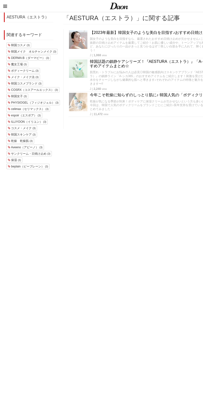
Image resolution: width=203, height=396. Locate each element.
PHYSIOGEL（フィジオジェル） (33, 102)
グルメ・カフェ (149, 343)
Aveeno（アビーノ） (25, 147)
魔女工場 (17, 64)
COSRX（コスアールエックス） (33, 90)
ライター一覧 (189, 330)
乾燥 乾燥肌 (20, 141)
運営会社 (186, 305)
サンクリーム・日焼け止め (29, 153)
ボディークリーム (23, 70)
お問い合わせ (189, 324)
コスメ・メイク (22, 128)
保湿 (14, 160)
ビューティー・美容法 (154, 337)
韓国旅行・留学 (149, 311)
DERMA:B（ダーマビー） (28, 58)
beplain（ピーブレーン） (28, 166)
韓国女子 (17, 96)
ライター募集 (189, 337)
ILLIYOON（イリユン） (27, 121)
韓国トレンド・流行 (152, 356)
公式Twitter (188, 350)
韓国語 (143, 362)
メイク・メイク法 (23, 77)
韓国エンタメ (147, 305)
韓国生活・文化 (149, 369)
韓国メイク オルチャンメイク (32, 51)
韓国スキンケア (22, 134)
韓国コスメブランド (24, 83)
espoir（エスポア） (24, 115)
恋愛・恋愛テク (149, 350)
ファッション (147, 318)
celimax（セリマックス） (28, 109)
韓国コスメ (19, 45)
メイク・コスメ (149, 324)
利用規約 (186, 311)
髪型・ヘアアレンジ (152, 330)
